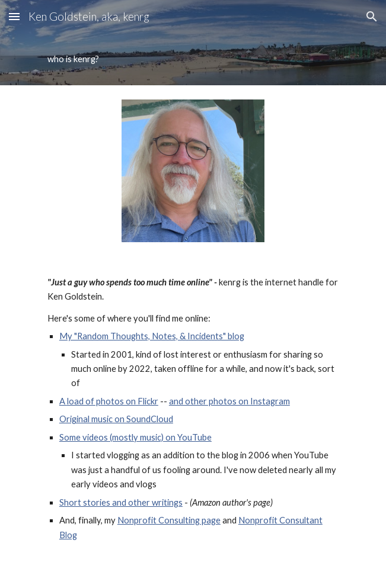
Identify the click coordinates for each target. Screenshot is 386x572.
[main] (193, 59)
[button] (14, 16)
